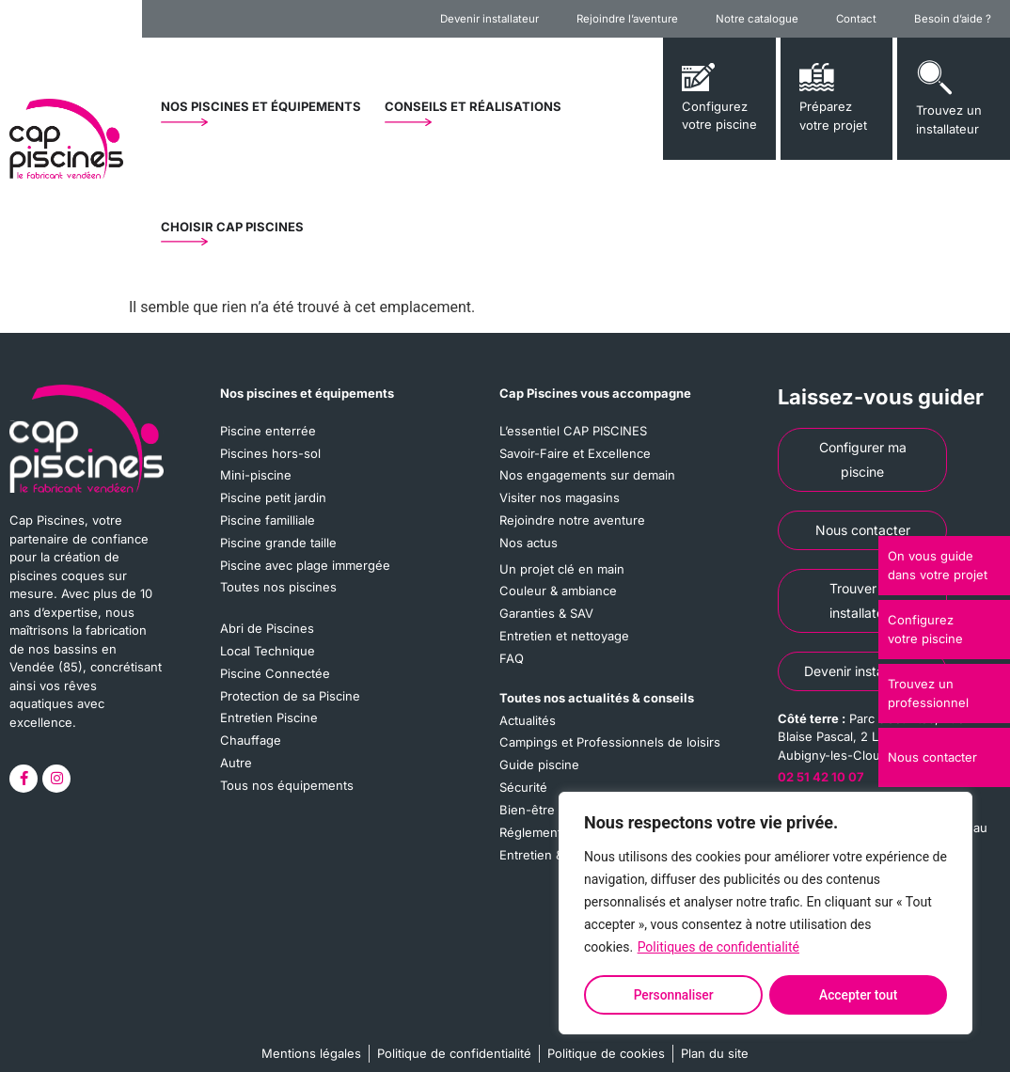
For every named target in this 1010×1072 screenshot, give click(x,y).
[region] (765, 914)
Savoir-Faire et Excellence (575, 452)
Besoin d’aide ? (952, 18)
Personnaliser (673, 994)
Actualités (527, 716)
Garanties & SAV (546, 611)
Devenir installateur (489, 18)
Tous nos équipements (287, 780)
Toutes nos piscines (278, 584)
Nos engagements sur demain (587, 474)
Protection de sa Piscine (290, 692)
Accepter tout (859, 994)
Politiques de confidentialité (718, 948)
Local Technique (267, 647)
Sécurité (523, 783)
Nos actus (528, 540)
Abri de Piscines (267, 626)
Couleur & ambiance (558, 588)
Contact (856, 18)
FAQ (511, 655)
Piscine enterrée (268, 430)
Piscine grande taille (278, 540)
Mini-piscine (256, 474)
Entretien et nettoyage (564, 632)
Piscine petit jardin (273, 496)
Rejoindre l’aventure (627, 18)
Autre (236, 758)
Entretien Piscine (269, 714)
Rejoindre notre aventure (572, 519)
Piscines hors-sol (270, 452)
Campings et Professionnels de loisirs (609, 739)
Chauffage (250, 736)
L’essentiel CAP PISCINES (573, 430)
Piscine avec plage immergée (305, 563)
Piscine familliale (267, 519)
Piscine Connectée (275, 670)
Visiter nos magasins (559, 496)
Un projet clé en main (561, 567)
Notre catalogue (757, 18)
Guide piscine (539, 760)
